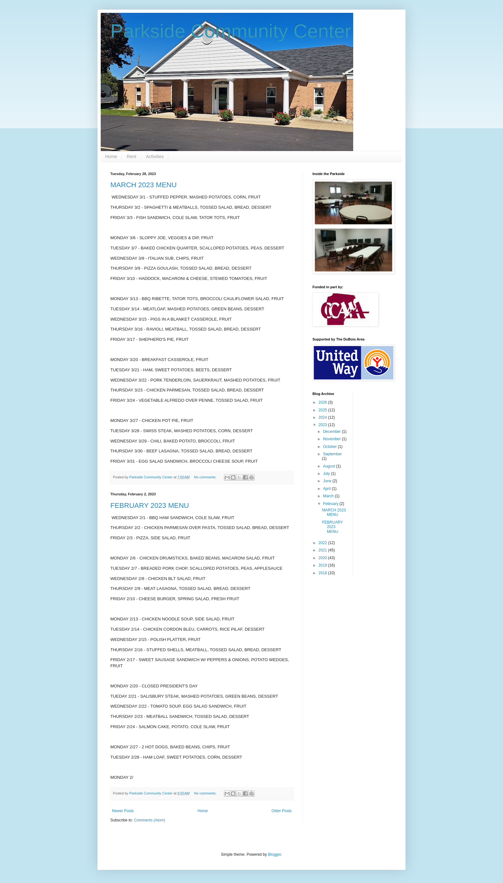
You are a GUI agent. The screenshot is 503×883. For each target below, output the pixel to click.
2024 (323, 417)
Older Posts (281, 811)
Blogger (274, 854)
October (330, 446)
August (329, 466)
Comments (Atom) (149, 820)
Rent (131, 156)
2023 (323, 425)
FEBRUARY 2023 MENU (149, 505)
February (331, 503)
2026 (323, 402)
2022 (323, 543)
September (332, 454)
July (327, 473)
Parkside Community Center (230, 31)
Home (111, 156)
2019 (323, 565)
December (332, 431)
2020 (323, 558)
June (327, 481)
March (329, 496)
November (332, 439)
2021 (323, 550)
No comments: (205, 477)
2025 (323, 410)
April (327, 488)
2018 (323, 573)
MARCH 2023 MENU (143, 185)
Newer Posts (123, 811)
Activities (155, 156)
